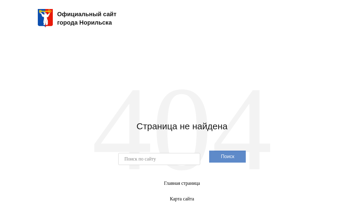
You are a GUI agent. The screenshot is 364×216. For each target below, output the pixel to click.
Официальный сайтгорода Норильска (77, 18)
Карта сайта (182, 198)
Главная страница (182, 183)
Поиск (227, 156)
